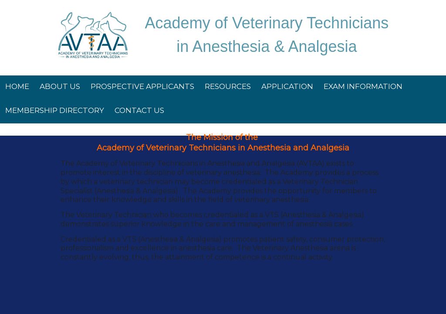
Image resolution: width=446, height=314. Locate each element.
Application (287, 86)
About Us (60, 86)
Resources (228, 86)
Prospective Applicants (142, 86)
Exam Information (363, 86)
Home (17, 86)
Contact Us (139, 110)
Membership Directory (54, 110)
